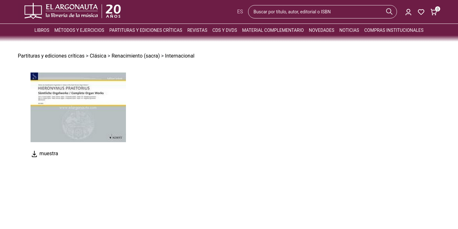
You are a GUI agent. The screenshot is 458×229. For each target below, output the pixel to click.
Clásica (98, 56)
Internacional (180, 56)
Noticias (349, 30)
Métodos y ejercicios (79, 30)
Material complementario (273, 30)
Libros (41, 30)
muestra (44, 153)
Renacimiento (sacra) (136, 56)
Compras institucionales (393, 30)
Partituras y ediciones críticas (145, 30)
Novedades (321, 30)
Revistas (197, 30)
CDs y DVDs (224, 30)
